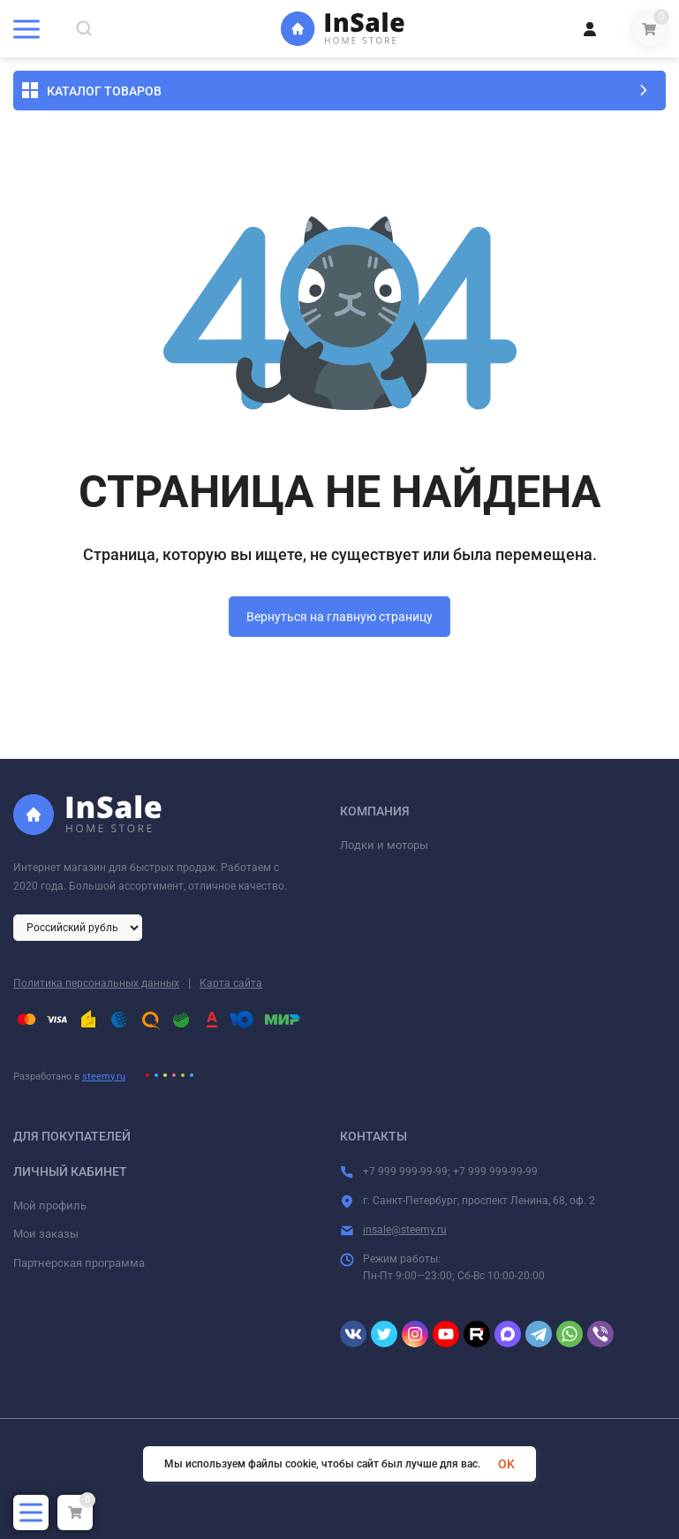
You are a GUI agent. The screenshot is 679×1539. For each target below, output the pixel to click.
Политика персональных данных (96, 983)
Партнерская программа (79, 1263)
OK (506, 1464)
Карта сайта (231, 983)
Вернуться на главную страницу (339, 617)
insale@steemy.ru (405, 1230)
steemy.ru (103, 1076)
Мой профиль (50, 1205)
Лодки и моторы (384, 845)
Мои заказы (46, 1233)
